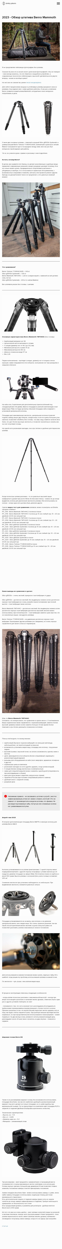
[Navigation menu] (58, 3)
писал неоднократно (33, 84)
